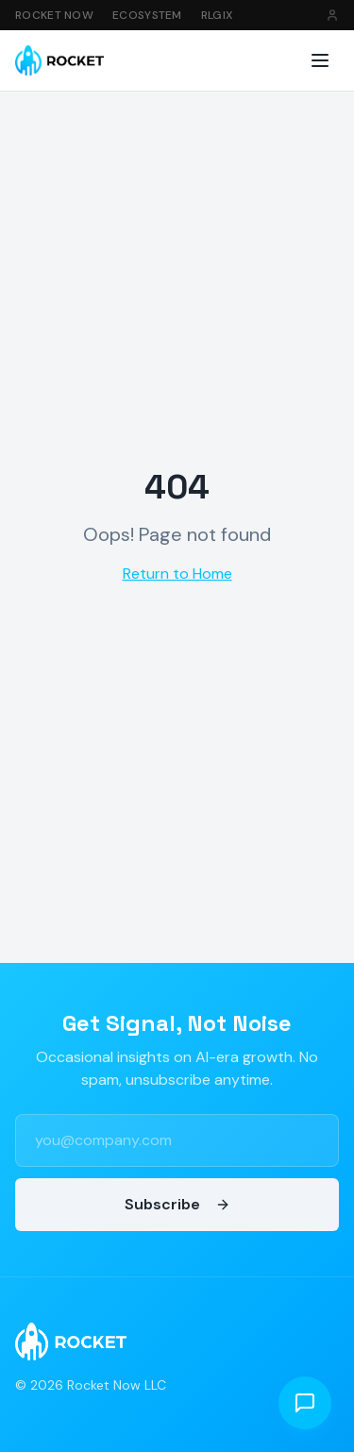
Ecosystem (147, 15)
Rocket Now (54, 15)
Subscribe (177, 1204)
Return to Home (177, 573)
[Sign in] (332, 15)
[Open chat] (304, 1402)
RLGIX (217, 15)
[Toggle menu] (320, 60)
